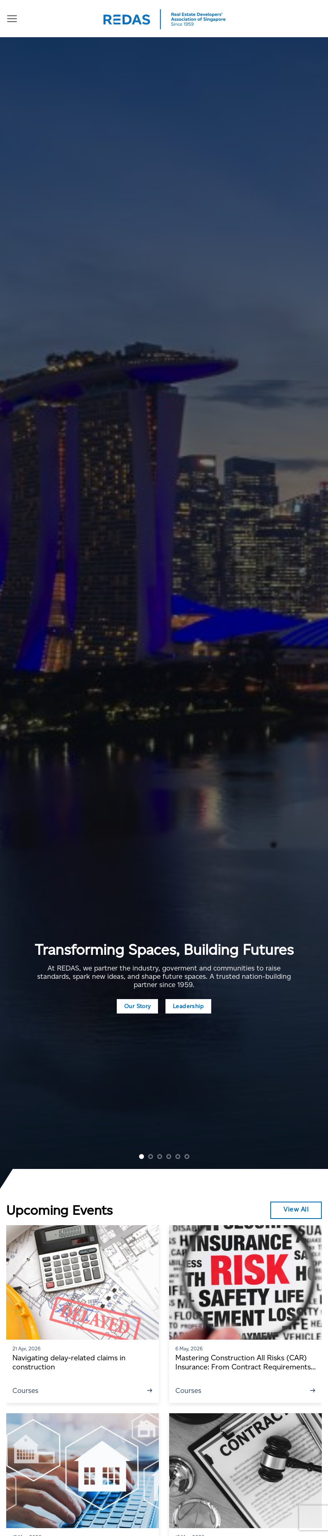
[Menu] (12, 18)
